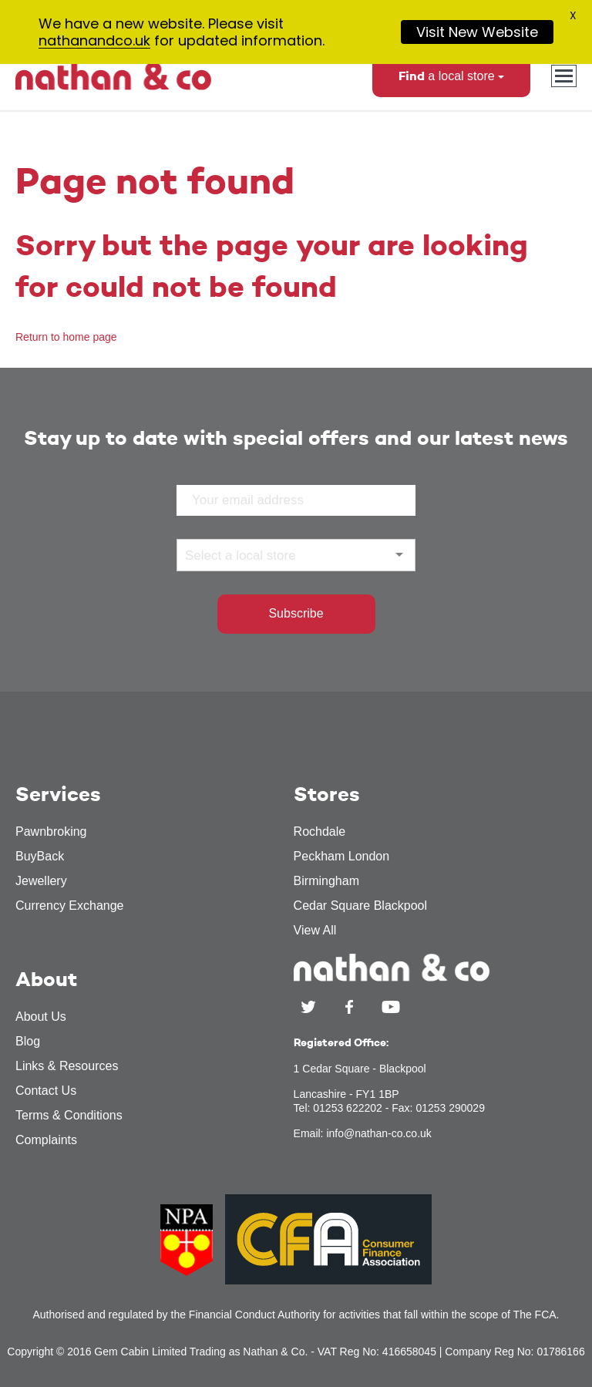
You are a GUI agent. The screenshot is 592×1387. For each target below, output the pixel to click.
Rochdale (320, 843)
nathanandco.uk (94, 40)
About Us (40, 1028)
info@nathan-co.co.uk (378, 1145)
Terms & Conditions (69, 1126)
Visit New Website (477, 32)
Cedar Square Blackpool (360, 917)
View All (315, 941)
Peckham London (342, 867)
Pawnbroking (51, 843)
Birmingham (326, 892)
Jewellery (41, 892)
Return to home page (66, 348)
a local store (451, 88)
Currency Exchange (69, 917)
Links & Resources (66, 1077)
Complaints (46, 1151)
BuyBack (39, 867)
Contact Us (45, 1102)
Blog (27, 1052)
